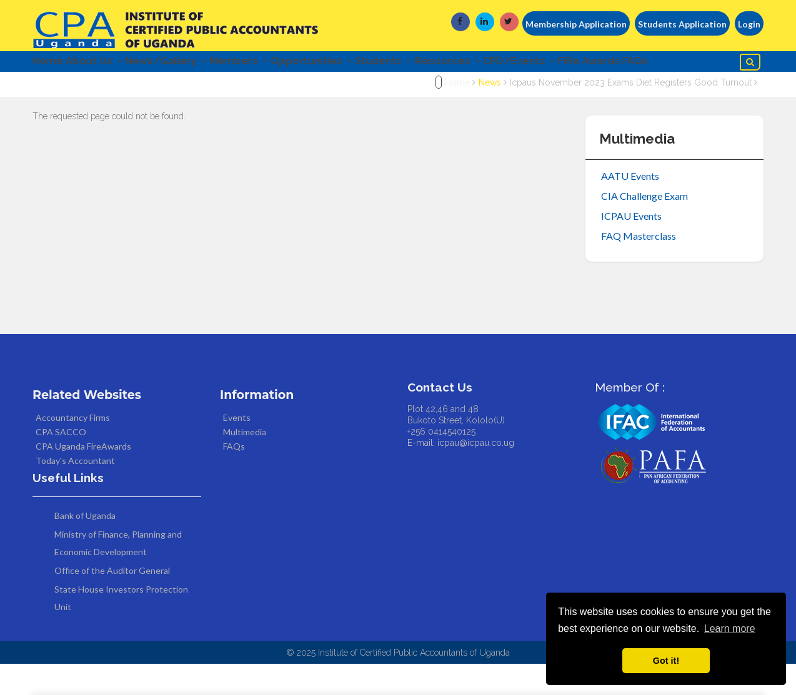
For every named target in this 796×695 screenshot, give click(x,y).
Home (47, 64)
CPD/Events (606, 64)
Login (749, 24)
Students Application (682, 24)
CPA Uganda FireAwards (83, 478)
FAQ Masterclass (638, 267)
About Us (106, 64)
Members (276, 64)
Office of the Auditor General (112, 601)
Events (237, 449)
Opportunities (361, 64)
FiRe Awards (688, 64)
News (490, 114)
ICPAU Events (631, 247)
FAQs (53, 90)
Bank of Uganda (85, 546)
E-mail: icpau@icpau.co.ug (460, 475)
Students (445, 64)
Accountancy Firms (73, 449)
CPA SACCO (61, 463)
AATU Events (630, 207)
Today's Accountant (75, 492)
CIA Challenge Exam (644, 227)
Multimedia (244, 463)
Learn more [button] (729, 628)
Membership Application (576, 24)
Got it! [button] (666, 661)
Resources (522, 64)
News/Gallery (191, 64)
